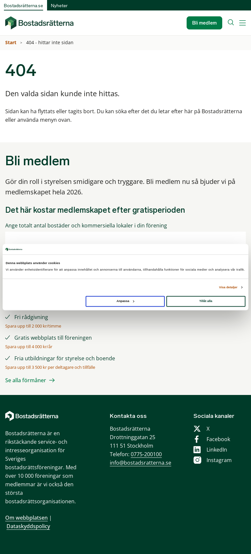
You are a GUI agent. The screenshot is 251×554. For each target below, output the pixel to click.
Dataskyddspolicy (28, 526)
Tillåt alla (205, 301)
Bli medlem (204, 23)
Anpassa (125, 301)
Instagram (219, 460)
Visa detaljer (228, 287)
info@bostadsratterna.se (140, 462)
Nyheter (59, 6)
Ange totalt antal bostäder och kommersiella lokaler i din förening (86, 226)
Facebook (218, 439)
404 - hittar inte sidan (50, 42)
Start (11, 42)
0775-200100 (146, 454)
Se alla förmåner (25, 380)
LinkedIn (217, 449)
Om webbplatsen (26, 517)
